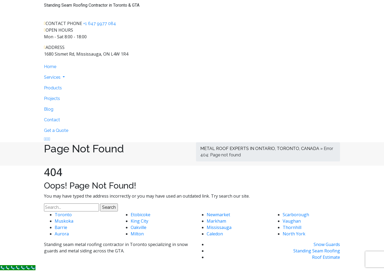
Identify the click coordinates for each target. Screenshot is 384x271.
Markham (216, 221)
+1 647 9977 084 (99, 23)
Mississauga (219, 227)
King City (139, 221)
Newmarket (218, 215)
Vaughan (292, 221)
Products (53, 87)
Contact (52, 119)
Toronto (63, 215)
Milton (137, 234)
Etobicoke (140, 215)
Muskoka (64, 221)
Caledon (215, 234)
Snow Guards (327, 244)
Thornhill (292, 227)
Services (53, 77)
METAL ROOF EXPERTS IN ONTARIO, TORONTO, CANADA (259, 148)
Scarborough (296, 215)
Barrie (61, 227)
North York (294, 234)
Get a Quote (56, 130)
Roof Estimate (326, 257)
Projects (52, 98)
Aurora (62, 234)
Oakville (138, 227)
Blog (48, 109)
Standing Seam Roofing (316, 251)
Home (50, 66)
